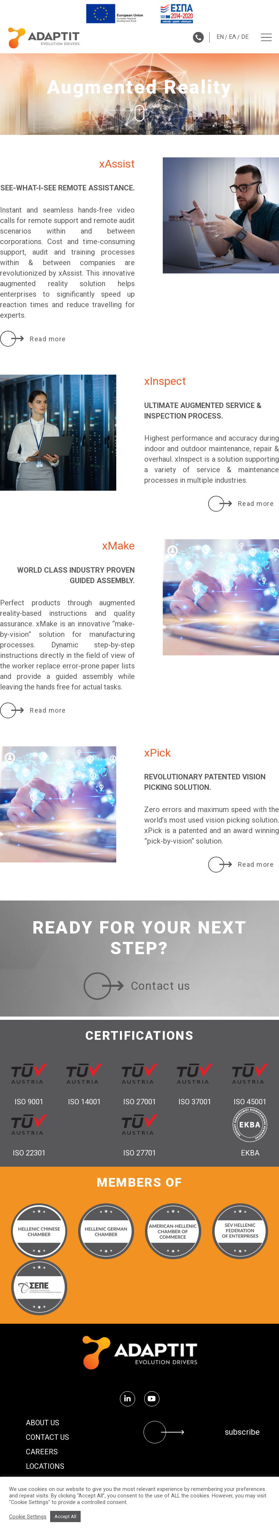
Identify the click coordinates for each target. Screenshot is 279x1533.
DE (244, 36)
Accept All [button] (65, 1516)
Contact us (47, 1437)
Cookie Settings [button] (27, 1516)
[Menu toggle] (266, 37)
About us (42, 1422)
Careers (42, 1451)
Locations (45, 1466)
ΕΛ (232, 36)
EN (220, 36)
